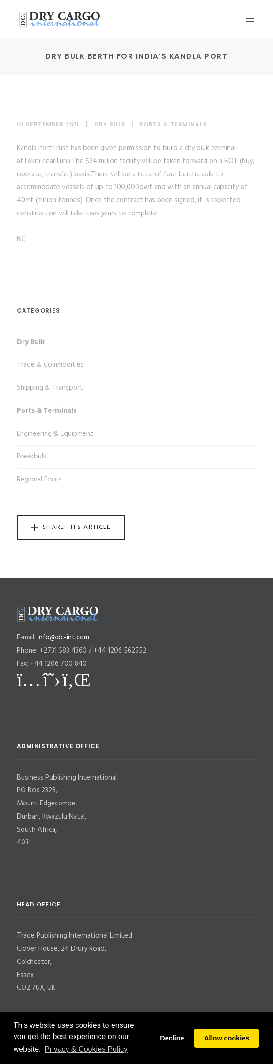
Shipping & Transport (50, 388)
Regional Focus (39, 479)
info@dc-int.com (63, 637)
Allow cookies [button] (226, 1038)
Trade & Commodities (50, 364)
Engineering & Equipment (55, 434)
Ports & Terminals (173, 124)
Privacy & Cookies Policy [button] (86, 1049)
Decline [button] (172, 1038)
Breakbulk (31, 456)
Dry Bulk (110, 124)
